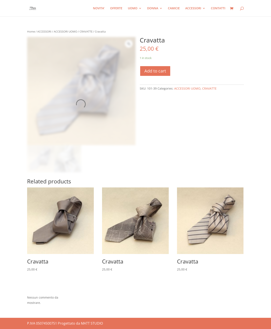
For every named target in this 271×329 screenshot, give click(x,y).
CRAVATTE (86, 31)
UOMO (132, 8)
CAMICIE (174, 8)
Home (31, 31)
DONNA (152, 8)
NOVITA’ (99, 8)
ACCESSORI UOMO (65, 31)
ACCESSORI (193, 8)
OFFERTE (116, 8)
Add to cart (155, 71)
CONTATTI (218, 8)
